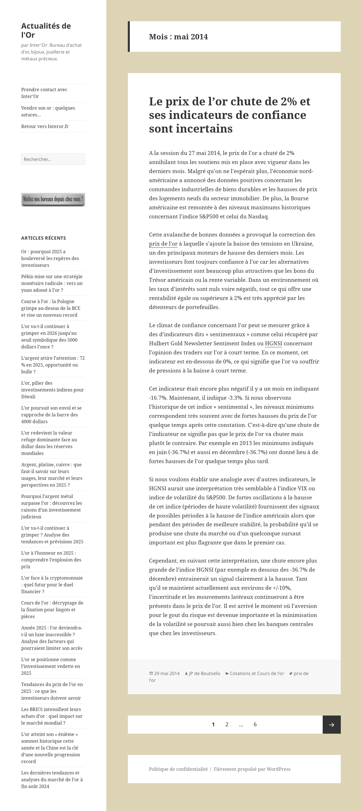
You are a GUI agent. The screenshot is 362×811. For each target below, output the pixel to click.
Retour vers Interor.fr (45, 126)
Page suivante (332, 725)
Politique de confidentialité (178, 769)
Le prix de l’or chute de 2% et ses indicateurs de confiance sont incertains (230, 114)
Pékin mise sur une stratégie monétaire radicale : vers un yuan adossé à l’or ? (52, 283)
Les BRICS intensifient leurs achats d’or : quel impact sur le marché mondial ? (52, 716)
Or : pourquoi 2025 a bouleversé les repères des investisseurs (50, 258)
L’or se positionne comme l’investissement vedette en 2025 (50, 666)
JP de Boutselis (204, 673)
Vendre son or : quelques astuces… (48, 111)
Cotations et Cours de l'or (257, 673)
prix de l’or (163, 243)
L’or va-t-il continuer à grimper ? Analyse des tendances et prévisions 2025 (52, 535)
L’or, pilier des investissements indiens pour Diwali (52, 390)
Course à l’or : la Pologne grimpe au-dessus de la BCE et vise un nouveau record (50, 308)
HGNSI (273, 343)
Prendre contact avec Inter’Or (44, 92)
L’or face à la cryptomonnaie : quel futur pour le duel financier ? (52, 585)
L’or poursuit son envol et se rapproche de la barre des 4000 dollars (51, 415)
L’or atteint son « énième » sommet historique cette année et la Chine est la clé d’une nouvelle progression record (50, 748)
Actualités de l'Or (46, 30)
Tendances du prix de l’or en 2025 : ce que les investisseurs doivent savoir (52, 691)
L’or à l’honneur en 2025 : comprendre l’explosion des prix (51, 560)
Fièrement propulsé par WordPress (252, 769)
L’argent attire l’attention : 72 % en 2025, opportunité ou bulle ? (53, 365)
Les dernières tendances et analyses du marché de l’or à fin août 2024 (52, 779)
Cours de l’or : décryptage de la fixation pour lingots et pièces (52, 610)
